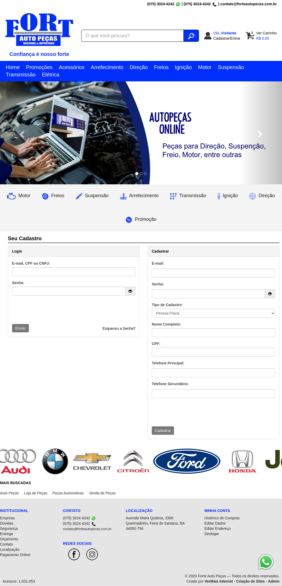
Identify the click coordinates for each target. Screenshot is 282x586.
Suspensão (231, 67)
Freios (161, 67)
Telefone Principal (167, 363)
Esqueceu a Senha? (118, 328)
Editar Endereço (217, 528)
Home (13, 67)
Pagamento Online (15, 555)
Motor (205, 67)
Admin (273, 581)
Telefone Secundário (170, 384)
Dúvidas (6, 523)
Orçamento (9, 539)
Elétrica (50, 74)
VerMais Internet (218, 581)
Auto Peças (9, 493)
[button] (21, 132)
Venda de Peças (102, 493)
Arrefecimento (107, 67)
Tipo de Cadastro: (167, 305)
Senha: (18, 283)
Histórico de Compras (222, 518)
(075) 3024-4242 (161, 4)
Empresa (7, 518)
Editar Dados (215, 523)
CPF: (156, 344)
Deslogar (211, 534)
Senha (157, 284)
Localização (9, 549)
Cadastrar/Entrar (226, 38)
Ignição (183, 67)
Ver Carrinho (266, 33)
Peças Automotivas (68, 493)
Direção (139, 67)
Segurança (9, 528)
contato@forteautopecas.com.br (248, 4)
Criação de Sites (250, 581)
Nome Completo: (166, 324)
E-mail (157, 263)
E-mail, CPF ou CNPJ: (31, 263)
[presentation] (52, 310)
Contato (6, 544)
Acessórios (72, 67)
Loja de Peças (35, 493)
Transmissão (21, 74)
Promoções (39, 67)
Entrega (6, 534)
